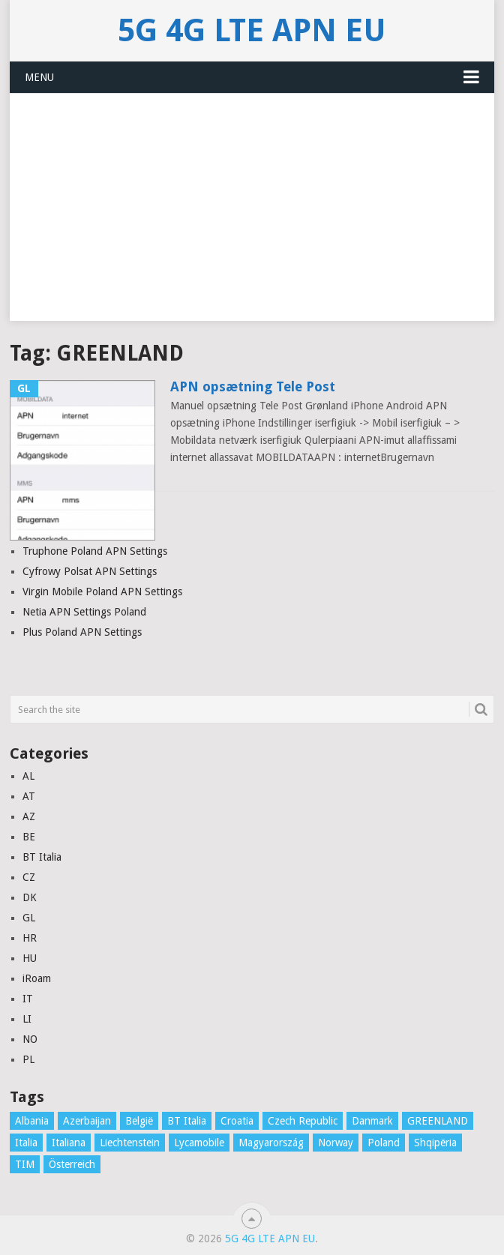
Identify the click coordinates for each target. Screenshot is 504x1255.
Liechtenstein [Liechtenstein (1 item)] (130, 1143)
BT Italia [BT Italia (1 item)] (186, 1121)
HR (29, 938)
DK (29, 897)
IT (27, 999)
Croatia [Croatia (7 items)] (237, 1121)
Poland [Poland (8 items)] (384, 1143)
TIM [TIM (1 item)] (24, 1164)
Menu (39, 77)
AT (28, 796)
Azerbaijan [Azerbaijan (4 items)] (87, 1121)
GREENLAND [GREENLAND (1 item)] (437, 1121)
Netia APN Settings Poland (84, 612)
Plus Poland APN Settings (82, 632)
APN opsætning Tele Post (252, 386)
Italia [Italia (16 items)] (26, 1143)
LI (27, 1019)
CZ (28, 877)
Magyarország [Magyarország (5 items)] (271, 1143)
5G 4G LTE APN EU (252, 30)
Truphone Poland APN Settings (94, 551)
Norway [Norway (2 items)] (335, 1143)
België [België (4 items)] (139, 1121)
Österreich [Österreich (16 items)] (72, 1164)
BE (28, 837)
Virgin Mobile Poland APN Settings (102, 592)
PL (28, 1059)
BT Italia (42, 857)
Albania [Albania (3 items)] (32, 1121)
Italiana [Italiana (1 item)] (69, 1143)
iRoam (36, 978)
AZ (28, 816)
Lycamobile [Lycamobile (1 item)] (199, 1143)
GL (28, 918)
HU (29, 958)
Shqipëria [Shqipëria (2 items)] (435, 1143)
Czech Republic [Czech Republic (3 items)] (303, 1121)
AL (28, 776)
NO (30, 1039)
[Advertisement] (252, 216)
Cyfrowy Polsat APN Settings (89, 571)
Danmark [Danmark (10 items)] (372, 1121)
